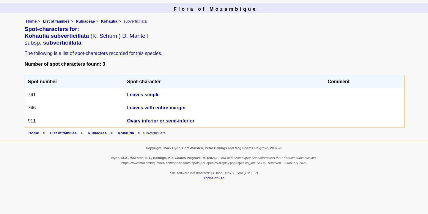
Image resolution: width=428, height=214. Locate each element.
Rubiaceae (85, 21)
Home (31, 21)
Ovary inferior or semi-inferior (161, 120)
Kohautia (109, 21)
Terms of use (214, 178)
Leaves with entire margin (156, 107)
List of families (56, 21)
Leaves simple (143, 94)
